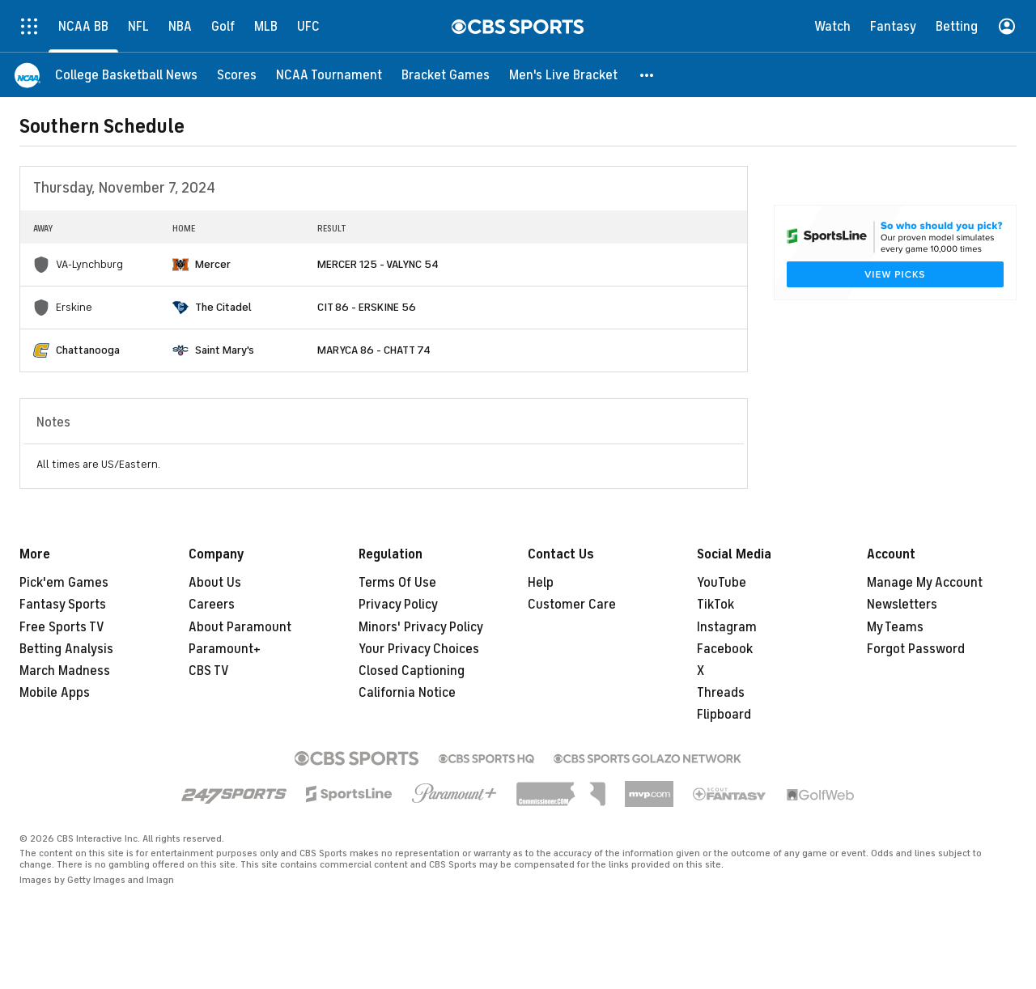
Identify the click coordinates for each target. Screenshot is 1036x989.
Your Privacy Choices (419, 649)
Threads (721, 693)
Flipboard (724, 715)
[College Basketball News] (126, 75)
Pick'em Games (63, 583)
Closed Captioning (412, 671)
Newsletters (902, 604)
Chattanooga (88, 350)
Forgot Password (916, 649)
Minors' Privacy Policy (421, 627)
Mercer (213, 264)
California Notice (407, 693)
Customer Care (572, 604)
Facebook (725, 649)
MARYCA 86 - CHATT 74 (374, 350)
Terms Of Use (397, 583)
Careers (212, 604)
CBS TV (209, 671)
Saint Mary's (224, 350)
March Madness (64, 671)
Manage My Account (925, 583)
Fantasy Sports (62, 604)
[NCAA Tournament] (329, 75)
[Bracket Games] (445, 75)
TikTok (715, 604)
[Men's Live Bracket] (563, 75)
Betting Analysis (66, 649)
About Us (215, 583)
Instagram (727, 627)
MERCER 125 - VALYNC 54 (378, 264)
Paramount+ (225, 649)
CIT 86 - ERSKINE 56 (366, 307)
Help (541, 583)
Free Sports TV (61, 627)
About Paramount (240, 627)
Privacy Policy (398, 604)
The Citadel (223, 307)
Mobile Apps (54, 693)
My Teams (895, 627)
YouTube (721, 583)
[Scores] (236, 75)
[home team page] (180, 265)
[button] (647, 75)
